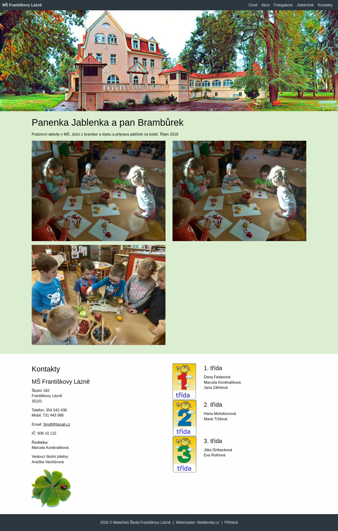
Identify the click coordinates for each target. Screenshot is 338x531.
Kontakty (325, 5)
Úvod (253, 5)
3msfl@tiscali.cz (56, 424)
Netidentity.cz (208, 522)
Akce (265, 5)
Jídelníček (305, 5)
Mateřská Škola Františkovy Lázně (142, 522)
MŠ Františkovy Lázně (22, 5)
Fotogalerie (283, 5)
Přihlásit (231, 522)
